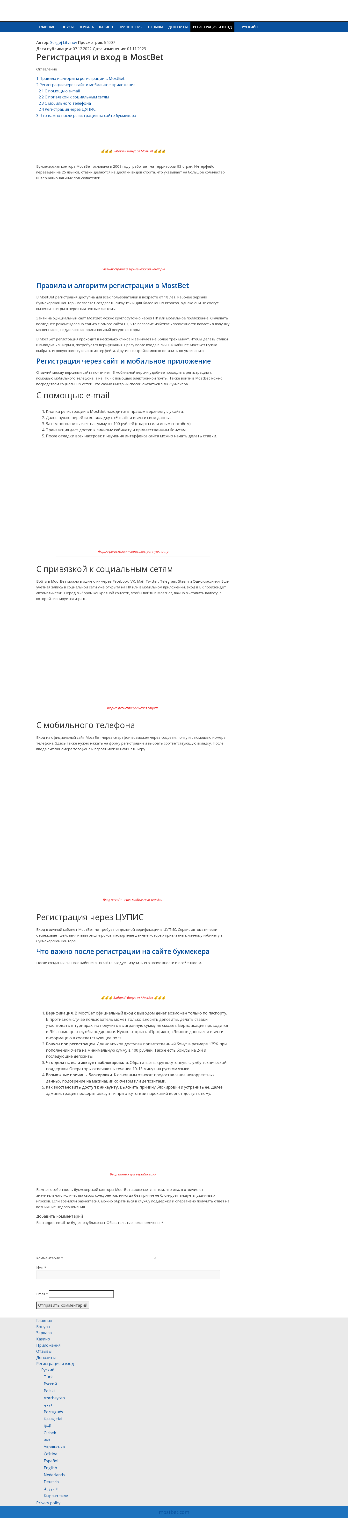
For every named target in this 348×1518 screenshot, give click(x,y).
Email (42, 1299)
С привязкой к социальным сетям (74, 97)
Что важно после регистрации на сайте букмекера (86, 115)
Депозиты (178, 27)
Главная (46, 27)
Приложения (130, 27)
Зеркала (86, 27)
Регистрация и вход (212, 27)
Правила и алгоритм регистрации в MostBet (80, 78)
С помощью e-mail (59, 91)
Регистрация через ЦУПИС (67, 109)
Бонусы (66, 27)
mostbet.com (174, 1512)
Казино (106, 27)
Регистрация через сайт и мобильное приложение (86, 84)
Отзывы (155, 27)
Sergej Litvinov (63, 42)
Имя (41, 1273)
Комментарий (49, 1263)
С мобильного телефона (65, 103)
